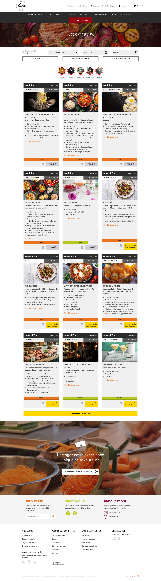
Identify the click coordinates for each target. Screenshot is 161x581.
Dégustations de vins (79, 15)
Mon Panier (86, 542)
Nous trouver (111, 517)
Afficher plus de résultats (80, 413)
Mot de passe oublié (89, 539)
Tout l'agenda (100, 15)
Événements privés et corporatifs (81, 471)
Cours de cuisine (35, 15)
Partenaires (56, 550)
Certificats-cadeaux (80, 20)
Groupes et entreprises (122, 15)
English (112, 6)
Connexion (124, 6)
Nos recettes (95, 6)
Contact (105, 6)
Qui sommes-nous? (74, 6)
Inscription (85, 535)
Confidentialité (87, 550)
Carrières (86, 6)
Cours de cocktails (56, 15)
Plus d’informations (34, 142)
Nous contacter (112, 512)
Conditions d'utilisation (90, 546)
